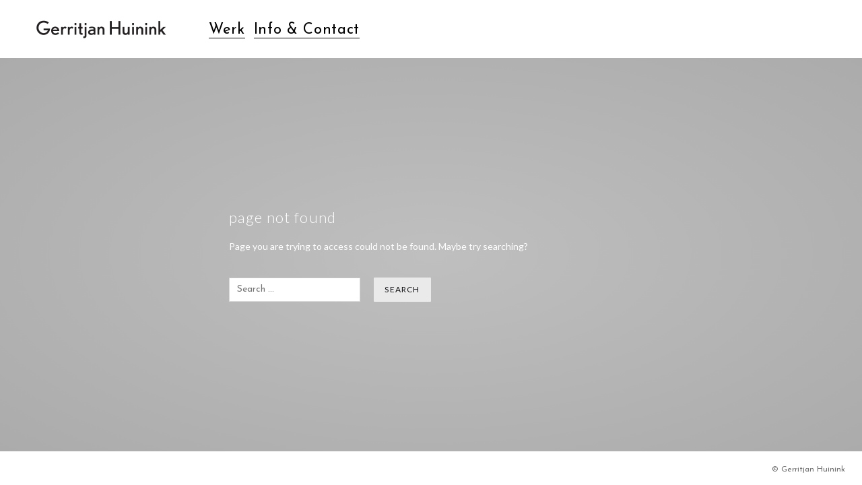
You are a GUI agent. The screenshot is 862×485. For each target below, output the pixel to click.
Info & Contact (307, 30)
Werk (227, 30)
